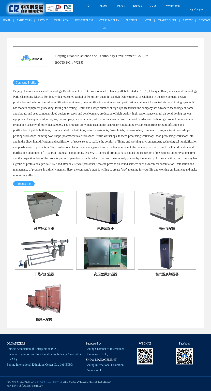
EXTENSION (61, 20)
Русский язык (172, 5)
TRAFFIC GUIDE (167, 20)
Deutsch (137, 5)
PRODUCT (131, 20)
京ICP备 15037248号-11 (49, 381)
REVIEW (188, 20)
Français (120, 5)
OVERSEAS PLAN (109, 20)
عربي (153, 5)
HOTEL (148, 20)
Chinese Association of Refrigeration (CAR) (33, 348)
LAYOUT (43, 20)
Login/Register (196, 9)
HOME (7, 20)
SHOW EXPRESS (84, 20)
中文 (87, 5)
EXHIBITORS (24, 20)
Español (103, 5)
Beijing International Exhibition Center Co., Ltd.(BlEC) (40, 364)
